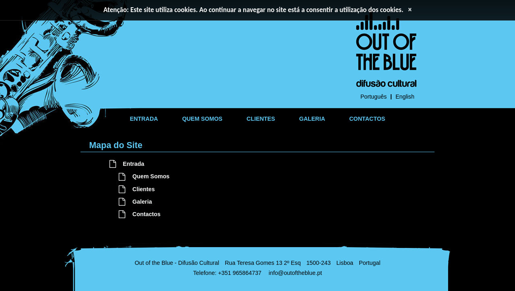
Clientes (136, 189)
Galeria (135, 201)
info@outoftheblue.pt (295, 273)
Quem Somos (144, 176)
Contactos (140, 214)
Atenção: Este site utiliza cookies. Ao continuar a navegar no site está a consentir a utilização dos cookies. (253, 10)
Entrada (126, 164)
